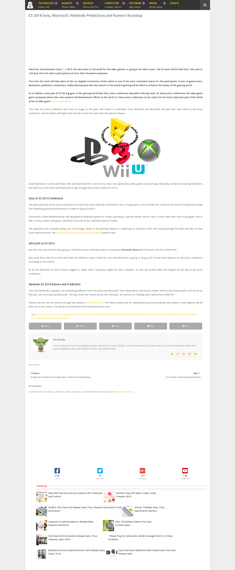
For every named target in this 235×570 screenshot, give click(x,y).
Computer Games (42, 358)
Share (38, 370)
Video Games (92, 362)
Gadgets (68, 4)
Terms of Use (156, 527)
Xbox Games (117, 362)
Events (174, 3)
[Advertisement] (87, 42)
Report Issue (169, 527)
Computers (113, 4)
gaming (92, 358)
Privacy (55, 521)
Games (85, 358)
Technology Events (49, 113)
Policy (43, 521)
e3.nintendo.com (92, 342)
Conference (56, 358)
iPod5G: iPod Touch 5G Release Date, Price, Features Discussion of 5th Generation (185, 70)
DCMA (167, 547)
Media (155, 4)
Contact (82, 521)
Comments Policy (123, 442)
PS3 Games (41, 362)
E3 (62, 69)
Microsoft (101, 358)
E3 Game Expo (68, 358)
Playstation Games (124, 358)
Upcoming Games (78, 362)
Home (31, 521)
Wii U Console (105, 362)
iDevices (90, 4)
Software (135, 4)
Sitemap (69, 521)
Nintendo (111, 358)
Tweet (62, 370)
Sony (49, 362)
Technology (46, 4)
